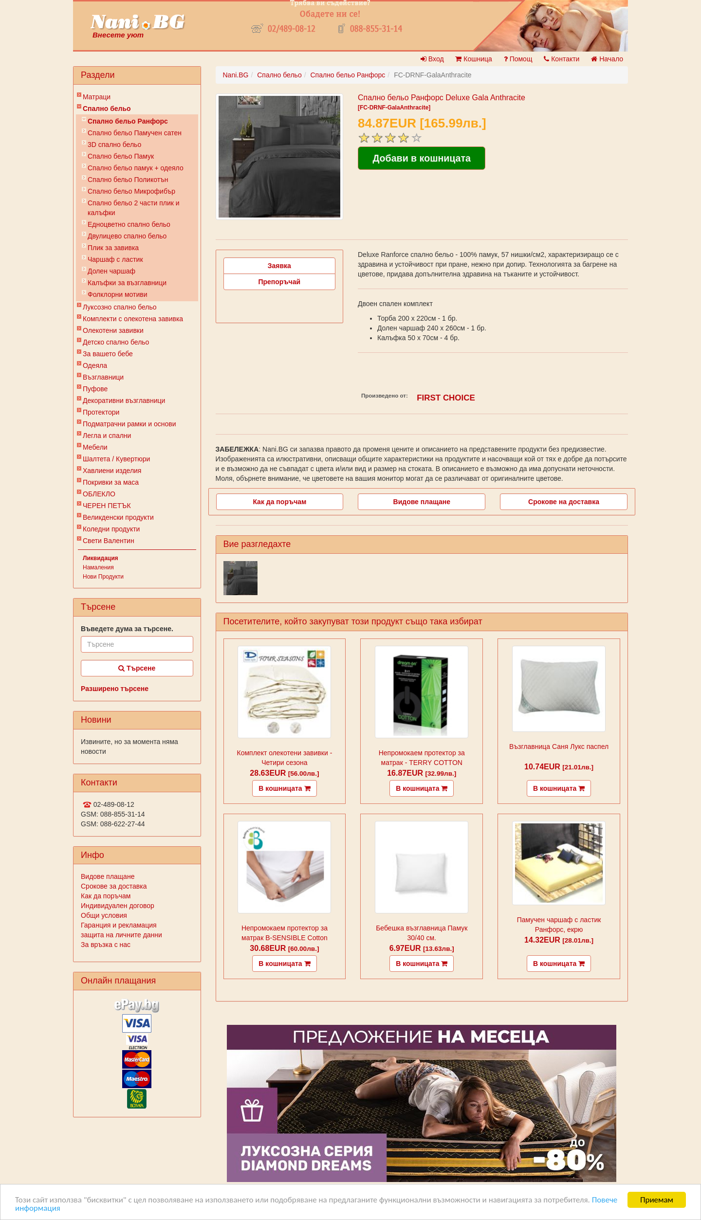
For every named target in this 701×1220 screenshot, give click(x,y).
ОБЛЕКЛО (99, 494)
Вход (432, 59)
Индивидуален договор (117, 906)
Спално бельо (107, 108)
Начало (607, 59)
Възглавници (103, 377)
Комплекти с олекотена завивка (133, 319)
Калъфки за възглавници (127, 283)
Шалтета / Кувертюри (116, 459)
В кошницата (284, 788)
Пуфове (95, 389)
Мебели (95, 447)
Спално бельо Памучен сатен (135, 133)
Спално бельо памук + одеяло (136, 168)
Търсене (136, 668)
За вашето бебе (108, 354)
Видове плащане (107, 876)
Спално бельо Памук (121, 156)
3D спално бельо (114, 144)
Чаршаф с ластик (115, 259)
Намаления (98, 567)
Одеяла (95, 365)
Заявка (279, 266)
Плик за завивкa (113, 248)
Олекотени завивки (113, 330)
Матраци (97, 97)
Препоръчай (279, 282)
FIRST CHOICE (446, 397)
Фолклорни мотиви (118, 294)
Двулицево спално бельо (127, 236)
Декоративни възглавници (124, 400)
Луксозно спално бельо (120, 307)
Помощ (518, 59)
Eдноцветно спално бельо (129, 224)
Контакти (561, 59)
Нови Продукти (103, 576)
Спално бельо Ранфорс (128, 121)
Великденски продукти (118, 517)
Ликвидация (100, 558)
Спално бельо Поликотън (128, 179)
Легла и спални (107, 435)
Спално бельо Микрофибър (131, 191)
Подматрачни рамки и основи (129, 424)
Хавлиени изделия (112, 470)
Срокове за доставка (114, 886)
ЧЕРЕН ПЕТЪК (107, 506)
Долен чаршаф (111, 271)
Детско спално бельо (116, 342)
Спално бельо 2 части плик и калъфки (134, 208)
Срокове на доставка (563, 502)
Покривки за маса (111, 482)
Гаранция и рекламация (119, 925)
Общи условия (104, 915)
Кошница (473, 59)
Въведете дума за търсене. (127, 629)
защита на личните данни (121, 935)
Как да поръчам (105, 896)
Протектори (101, 412)
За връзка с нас (105, 944)
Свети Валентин (108, 541)
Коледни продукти (111, 529)
